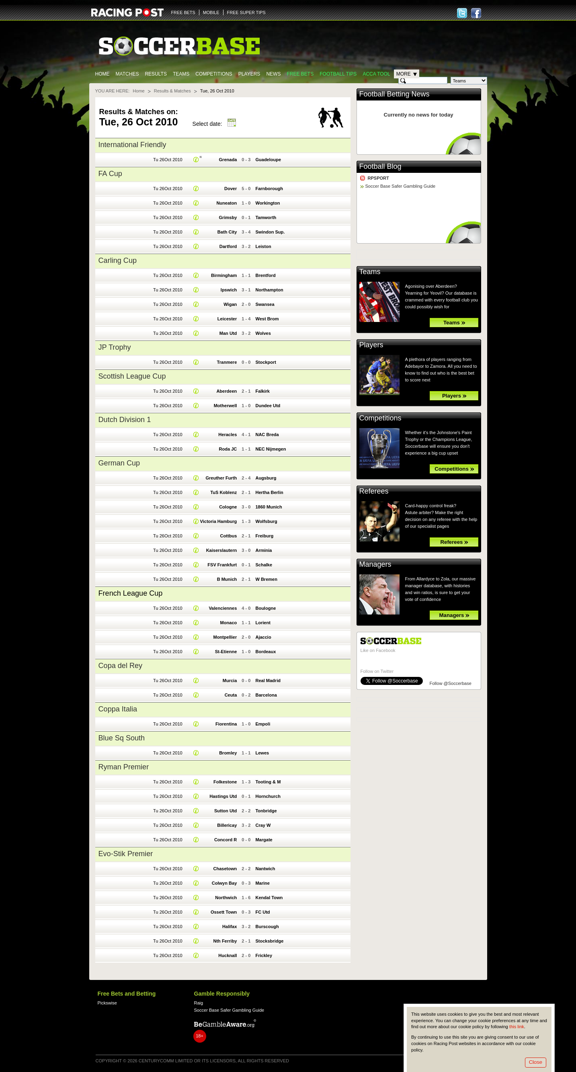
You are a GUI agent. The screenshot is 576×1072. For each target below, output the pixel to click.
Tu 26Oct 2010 (167, 159)
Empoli (262, 723)
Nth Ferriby (225, 941)
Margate (263, 839)
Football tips (338, 74)
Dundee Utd (267, 405)
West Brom (267, 318)
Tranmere (227, 362)
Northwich (226, 897)
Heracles (227, 434)
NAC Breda (267, 434)
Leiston (263, 246)
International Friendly (132, 145)
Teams (181, 74)
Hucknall (227, 955)
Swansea (264, 304)
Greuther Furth (221, 478)
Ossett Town (224, 912)
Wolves (263, 333)
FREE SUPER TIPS (246, 12)
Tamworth (265, 217)
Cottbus (228, 535)
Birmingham (224, 275)
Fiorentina (226, 723)
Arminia (263, 550)
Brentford (265, 275)
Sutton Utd (225, 810)
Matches (127, 74)
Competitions (213, 74)
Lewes (262, 752)
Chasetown (225, 868)
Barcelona (266, 695)
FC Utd (262, 912)
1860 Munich (268, 506)
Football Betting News (394, 94)
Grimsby (228, 217)
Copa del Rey (120, 666)
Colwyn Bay (224, 883)
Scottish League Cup (132, 376)
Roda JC (228, 449)
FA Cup (110, 174)
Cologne (228, 506)
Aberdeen (226, 391)
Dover (230, 188)
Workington (267, 203)
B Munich (227, 579)
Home (102, 74)
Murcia (230, 680)
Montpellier (225, 637)
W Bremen (266, 579)
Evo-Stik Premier (125, 854)
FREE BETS (183, 12)
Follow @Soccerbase (450, 683)
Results (156, 74)
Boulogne (265, 608)
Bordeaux (265, 651)
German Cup (119, 463)
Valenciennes (223, 608)
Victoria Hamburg (218, 521)
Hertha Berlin (269, 492)
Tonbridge (266, 810)
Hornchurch (268, 796)
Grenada (228, 159)
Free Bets (300, 74)
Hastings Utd (223, 796)
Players (249, 74)
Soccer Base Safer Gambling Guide (400, 186)
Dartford (228, 246)
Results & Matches (172, 90)
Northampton (269, 289)
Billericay (227, 825)
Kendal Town (269, 897)
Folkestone (225, 781)
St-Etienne (226, 651)
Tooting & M (268, 781)
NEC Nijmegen (270, 449)
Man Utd (228, 333)
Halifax (229, 926)
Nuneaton (226, 203)
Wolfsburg (266, 521)
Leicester (227, 318)
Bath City (227, 232)
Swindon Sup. (270, 232)
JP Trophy (114, 347)
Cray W (263, 825)
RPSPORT (378, 178)
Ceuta (231, 695)
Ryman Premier (123, 767)
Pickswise (107, 1002)
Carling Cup (117, 260)
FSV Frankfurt (222, 564)
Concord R (225, 839)
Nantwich (265, 868)
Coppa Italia (117, 709)
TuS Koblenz (223, 492)
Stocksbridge (269, 941)
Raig (198, 1002)
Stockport (265, 362)
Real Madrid (268, 680)
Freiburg (264, 535)
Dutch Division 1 (124, 420)
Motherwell (225, 405)
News (273, 74)
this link (516, 1026)
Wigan (230, 304)
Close (535, 1062)
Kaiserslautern (221, 550)
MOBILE (211, 12)
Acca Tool (376, 74)
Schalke (263, 564)
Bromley (228, 752)
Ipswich (229, 289)
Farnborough (269, 188)
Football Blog (380, 166)
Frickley (263, 955)
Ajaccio (263, 637)
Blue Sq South (121, 738)
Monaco (228, 622)
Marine (262, 883)
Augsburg (265, 478)
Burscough (267, 926)
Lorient (262, 622)
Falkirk (262, 391)
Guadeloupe (268, 159)
